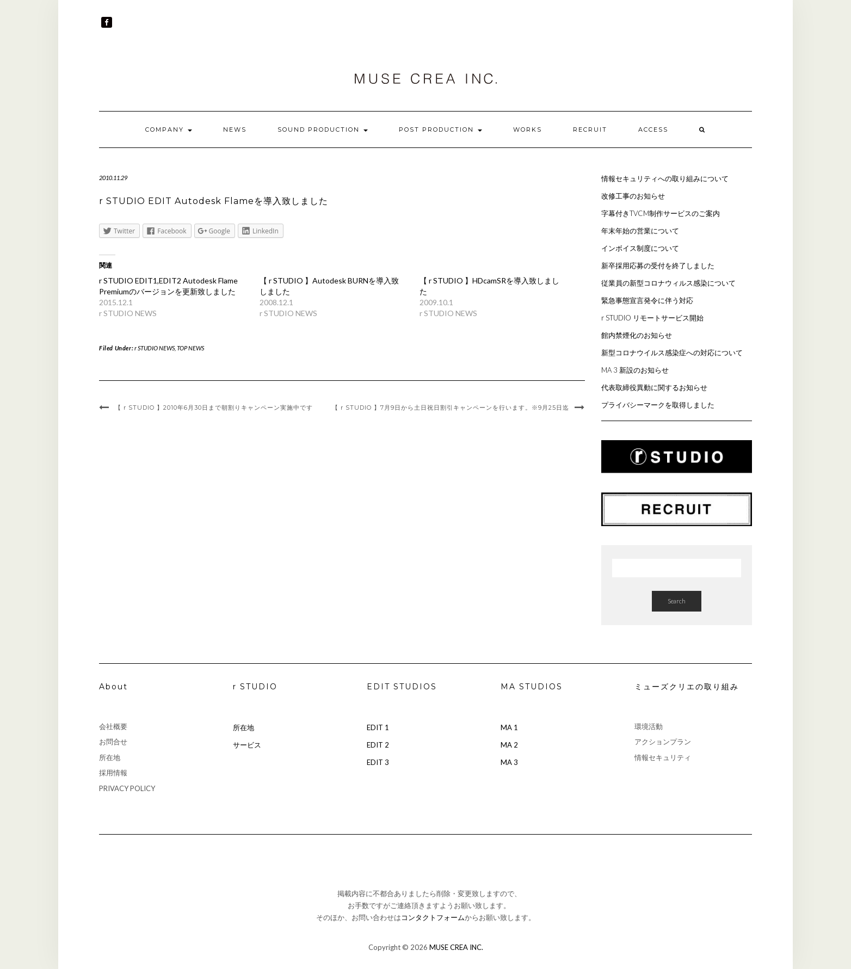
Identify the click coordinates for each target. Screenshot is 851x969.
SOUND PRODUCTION (323, 129)
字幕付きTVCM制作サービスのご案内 (660, 213)
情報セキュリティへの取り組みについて (665, 178)
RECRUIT (590, 129)
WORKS (527, 129)
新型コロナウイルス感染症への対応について (672, 352)
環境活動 (648, 726)
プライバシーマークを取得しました (657, 404)
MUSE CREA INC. (456, 947)
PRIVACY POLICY (127, 788)
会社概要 (113, 726)
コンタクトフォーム (433, 917)
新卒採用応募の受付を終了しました (657, 265)
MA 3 (509, 762)
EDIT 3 (378, 762)
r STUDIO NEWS (154, 347)
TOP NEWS (190, 347)
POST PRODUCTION (440, 129)
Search (677, 600)
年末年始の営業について (640, 230)
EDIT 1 (378, 727)
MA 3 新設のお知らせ (635, 370)
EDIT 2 (378, 744)
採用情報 (113, 772)
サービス (247, 744)
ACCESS (653, 129)
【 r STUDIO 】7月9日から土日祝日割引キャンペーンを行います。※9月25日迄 (450, 407)
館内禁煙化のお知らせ (636, 335)
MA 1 (509, 727)
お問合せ (113, 741)
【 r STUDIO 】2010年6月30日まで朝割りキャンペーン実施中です (214, 407)
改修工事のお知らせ (633, 196)
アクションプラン (662, 741)
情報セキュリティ (662, 757)
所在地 (109, 757)
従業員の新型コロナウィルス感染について (668, 283)
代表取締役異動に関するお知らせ (654, 387)
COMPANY (168, 129)
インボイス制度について (640, 248)
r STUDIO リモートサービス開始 (652, 317)
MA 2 (509, 744)
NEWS (234, 129)
